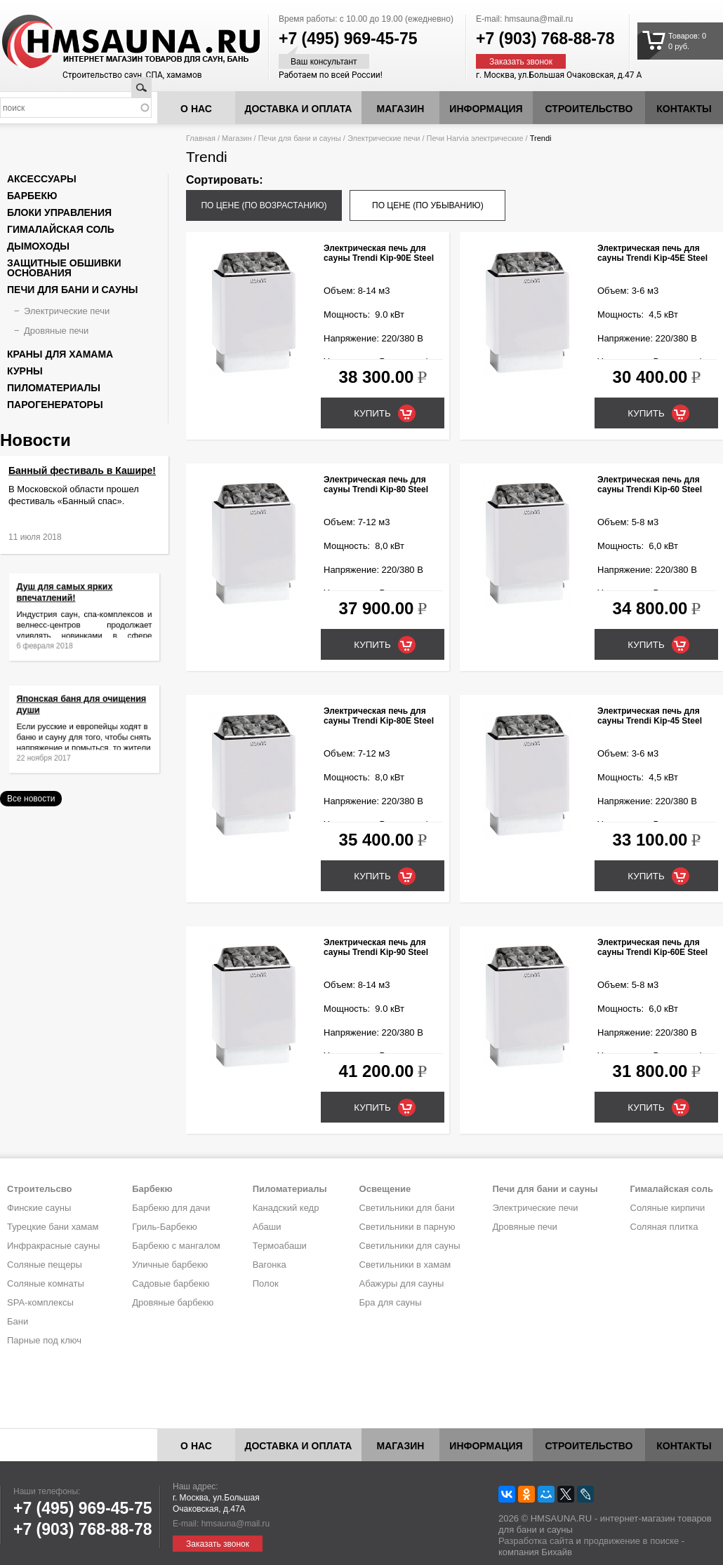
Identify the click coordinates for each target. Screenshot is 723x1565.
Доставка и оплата (298, 108)
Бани (17, 1321)
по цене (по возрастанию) (263, 205)
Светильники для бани (407, 1207)
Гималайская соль (60, 229)
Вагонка (269, 1264)
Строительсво (39, 1189)
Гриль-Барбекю (164, 1226)
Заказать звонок (520, 62)
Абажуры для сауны (401, 1283)
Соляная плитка (664, 1226)
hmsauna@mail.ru (539, 19)
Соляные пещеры (44, 1264)
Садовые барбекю (170, 1283)
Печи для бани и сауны (299, 138)
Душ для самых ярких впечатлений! (70, 599)
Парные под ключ (44, 1340)
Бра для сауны (390, 1302)
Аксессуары (42, 179)
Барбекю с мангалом (176, 1245)
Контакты (683, 108)
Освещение (385, 1189)
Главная (200, 138)
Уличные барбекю (170, 1264)
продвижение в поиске (631, 1541)
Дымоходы (38, 246)
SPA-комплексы (40, 1302)
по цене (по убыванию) (428, 205)
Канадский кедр (286, 1207)
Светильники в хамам (405, 1264)
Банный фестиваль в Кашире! (82, 470)
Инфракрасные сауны (53, 1245)
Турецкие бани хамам (52, 1226)
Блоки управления (59, 212)
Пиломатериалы (53, 388)
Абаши (267, 1226)
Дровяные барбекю (172, 1302)
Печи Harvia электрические (475, 138)
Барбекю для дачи (171, 1207)
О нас (196, 108)
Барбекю (32, 196)
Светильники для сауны (409, 1245)
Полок (266, 1283)
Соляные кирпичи (667, 1207)
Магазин (401, 108)
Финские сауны (39, 1207)
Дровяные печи (56, 330)
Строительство (589, 108)
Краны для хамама (60, 354)
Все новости (31, 799)
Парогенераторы (55, 404)
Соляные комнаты (45, 1283)
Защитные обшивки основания (64, 268)
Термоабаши (280, 1245)
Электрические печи (383, 138)
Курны (25, 371)
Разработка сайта (535, 1541)
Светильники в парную (407, 1226)
